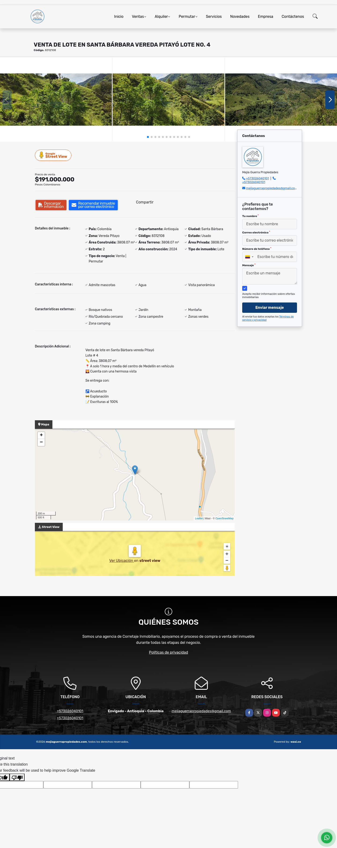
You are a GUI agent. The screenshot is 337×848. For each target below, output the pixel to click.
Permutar (187, 16)
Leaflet (199, 518)
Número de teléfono (256, 249)
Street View (53, 155)
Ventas (138, 16)
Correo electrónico (256, 232)
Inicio (119, 16)
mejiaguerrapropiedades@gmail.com (271, 188)
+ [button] (41, 435)
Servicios (214, 16)
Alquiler (161, 16)
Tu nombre (250, 216)
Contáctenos (293, 16)
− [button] (41, 442)
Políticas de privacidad (168, 652)
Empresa (265, 16)
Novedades (240, 16)
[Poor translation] (17, 777)
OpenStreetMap (224, 518)
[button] (148, 137)
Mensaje (248, 265)
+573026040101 (257, 178)
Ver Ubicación (121, 560)
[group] (56, 100)
